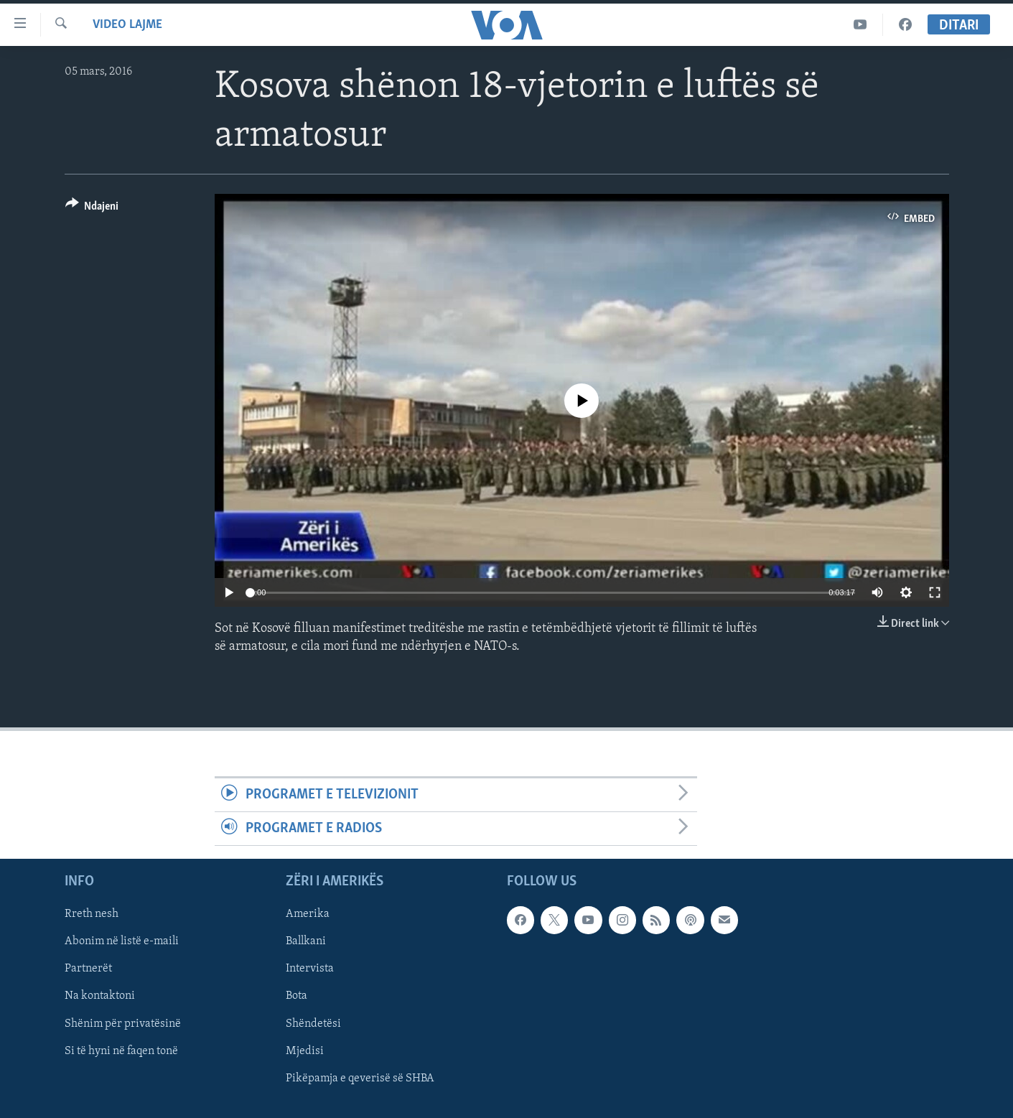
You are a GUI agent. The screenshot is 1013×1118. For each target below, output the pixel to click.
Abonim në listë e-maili (122, 942)
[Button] (92, 208)
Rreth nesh (91, 915)
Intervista (310, 969)
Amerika (308, 915)
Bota (296, 996)
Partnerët (88, 969)
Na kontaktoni (100, 996)
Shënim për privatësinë (123, 1024)
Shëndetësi (313, 1024)
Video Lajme (127, 25)
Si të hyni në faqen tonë (121, 1051)
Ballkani (306, 942)
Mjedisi (305, 1051)
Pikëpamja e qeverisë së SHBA (360, 1078)
